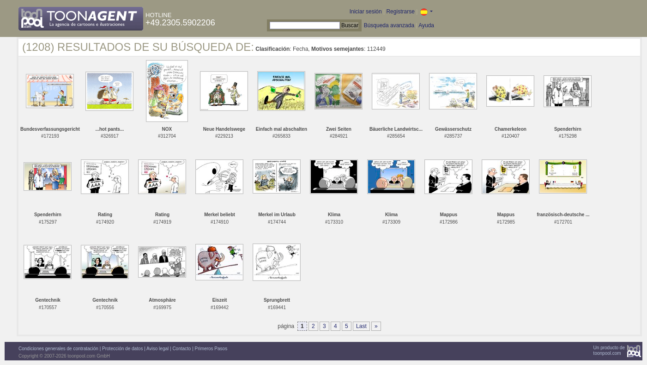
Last (361, 326)
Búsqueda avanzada (389, 25)
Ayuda (426, 25)
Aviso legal (157, 348)
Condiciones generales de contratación (58, 348)
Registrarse (400, 11)
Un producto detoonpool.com (609, 350)
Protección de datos (122, 348)
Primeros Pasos (211, 348)
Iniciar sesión (366, 11)
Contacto (181, 348)
